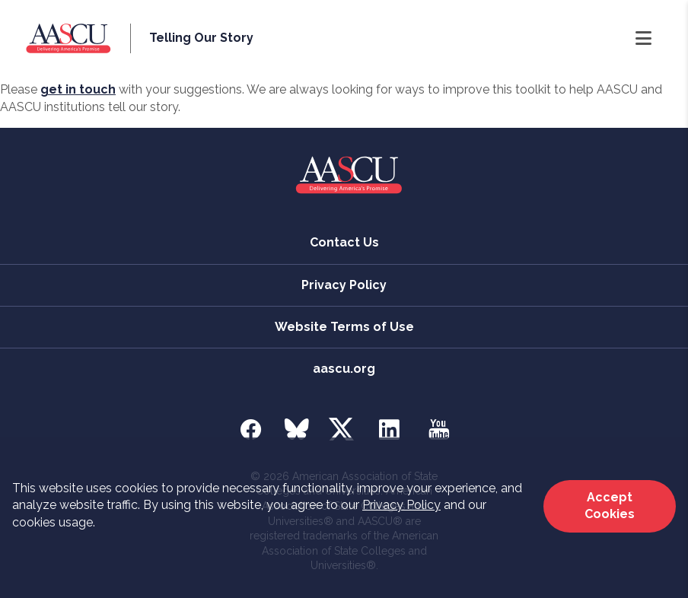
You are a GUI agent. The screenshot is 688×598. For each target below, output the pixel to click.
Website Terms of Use (344, 327)
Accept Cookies (609, 505)
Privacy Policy (401, 505)
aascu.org (344, 368)
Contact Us (344, 242)
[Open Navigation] (643, 39)
